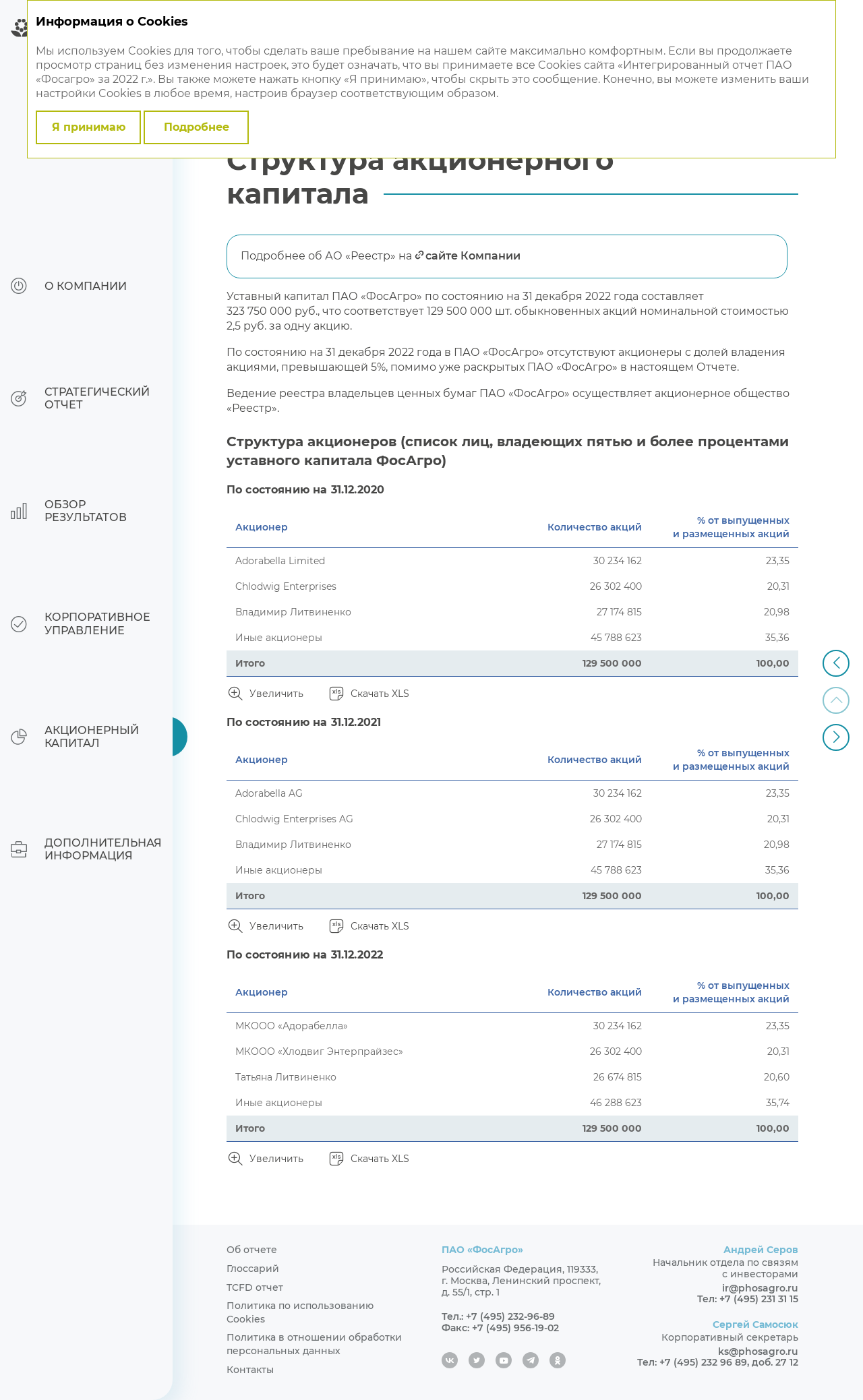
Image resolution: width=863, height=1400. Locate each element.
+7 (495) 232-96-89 (510, 1316)
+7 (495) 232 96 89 (703, 1362)
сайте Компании (472, 255)
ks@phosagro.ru (758, 1351)
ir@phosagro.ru (760, 1288)
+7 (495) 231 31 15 (758, 1299)
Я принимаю (88, 127)
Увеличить (276, 694)
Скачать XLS (380, 694)
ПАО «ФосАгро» (482, 1250)
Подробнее (196, 127)
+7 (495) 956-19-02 (515, 1328)
